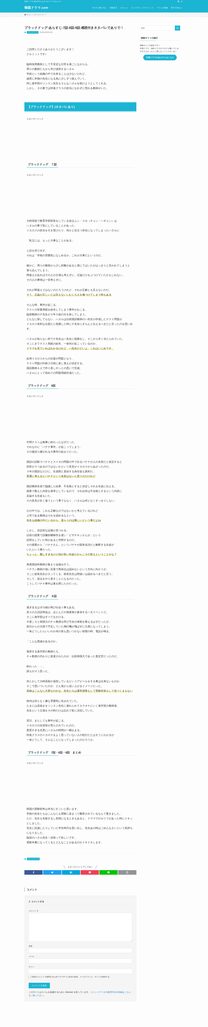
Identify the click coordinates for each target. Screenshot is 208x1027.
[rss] (178, 1)
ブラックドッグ (32, 32)
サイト (31, 967)
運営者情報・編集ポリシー (42, 1006)
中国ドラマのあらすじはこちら (163, 57)
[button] (33, 872)
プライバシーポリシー (95, 1006)
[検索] (182, 1)
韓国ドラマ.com (36, 7)
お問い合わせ (61, 1006)
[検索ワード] (163, 28)
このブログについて (76, 1006)
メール (31, 956)
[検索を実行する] (181, 28)
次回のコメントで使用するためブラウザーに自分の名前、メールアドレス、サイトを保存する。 (71, 977)
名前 (30, 946)
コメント (33, 911)
